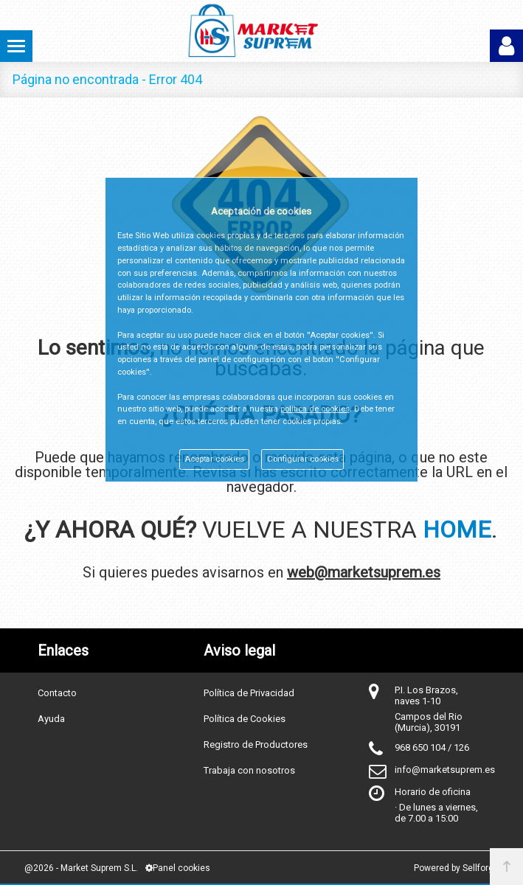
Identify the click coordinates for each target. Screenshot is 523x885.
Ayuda (51, 718)
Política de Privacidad (249, 692)
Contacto (57, 692)
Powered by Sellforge (456, 868)
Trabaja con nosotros (249, 770)
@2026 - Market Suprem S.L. (81, 868)
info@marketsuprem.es (445, 769)
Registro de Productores (256, 744)
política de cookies (315, 409)
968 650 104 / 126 (432, 747)
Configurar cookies (303, 459)
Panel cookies (177, 868)
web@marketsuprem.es (363, 572)
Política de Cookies (244, 718)
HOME (457, 530)
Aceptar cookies (214, 459)
